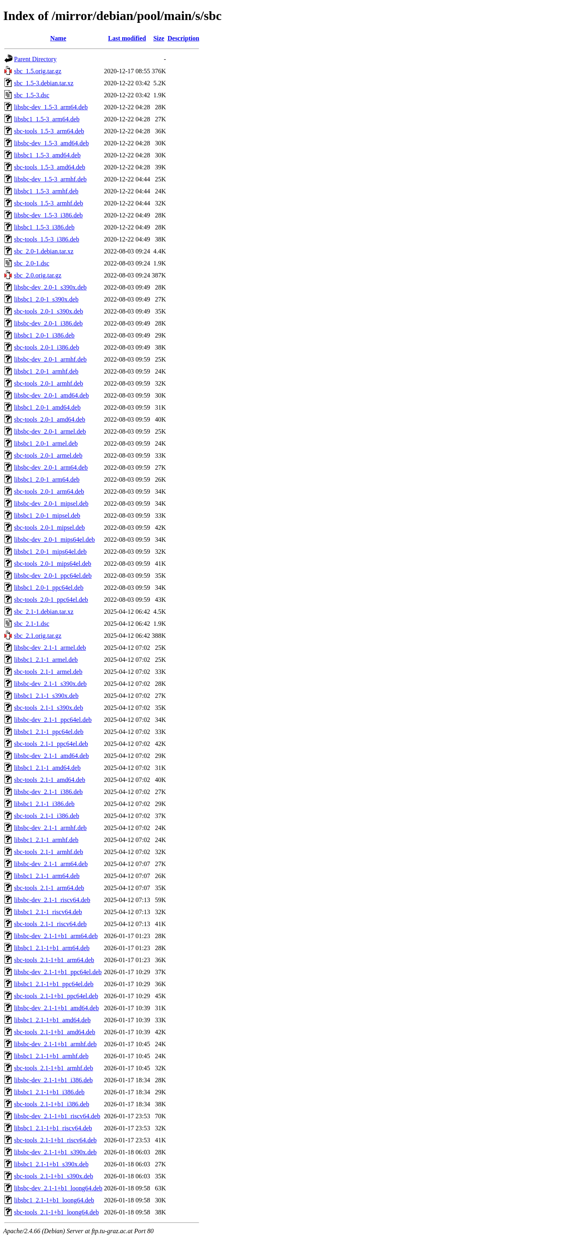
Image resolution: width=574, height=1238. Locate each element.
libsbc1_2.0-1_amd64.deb (47, 407)
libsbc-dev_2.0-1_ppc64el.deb (53, 575)
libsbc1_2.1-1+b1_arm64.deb (52, 948)
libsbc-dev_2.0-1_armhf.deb (50, 359)
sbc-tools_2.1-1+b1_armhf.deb (53, 1068)
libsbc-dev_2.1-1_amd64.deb (51, 755)
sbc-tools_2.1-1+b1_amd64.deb (54, 1032)
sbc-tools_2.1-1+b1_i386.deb (51, 1104)
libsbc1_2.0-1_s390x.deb (46, 299)
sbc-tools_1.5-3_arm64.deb (49, 131)
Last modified (127, 38)
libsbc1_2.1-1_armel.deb (46, 659)
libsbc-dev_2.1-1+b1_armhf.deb (55, 1044)
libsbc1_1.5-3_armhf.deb (46, 191)
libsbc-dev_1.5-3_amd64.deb (51, 143)
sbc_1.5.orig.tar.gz (37, 71)
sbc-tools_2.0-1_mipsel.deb (49, 527)
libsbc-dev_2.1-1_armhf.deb (50, 827)
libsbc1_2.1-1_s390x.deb (46, 695)
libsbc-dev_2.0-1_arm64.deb (51, 467)
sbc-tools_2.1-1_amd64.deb (49, 779)
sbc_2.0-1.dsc (31, 263)
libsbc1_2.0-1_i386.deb (44, 335)
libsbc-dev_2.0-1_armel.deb (50, 431)
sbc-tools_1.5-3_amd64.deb (49, 167)
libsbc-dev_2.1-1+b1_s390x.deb (55, 1152)
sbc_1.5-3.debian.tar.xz (43, 83)
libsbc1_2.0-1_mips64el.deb (50, 551)
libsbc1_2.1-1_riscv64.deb (48, 911)
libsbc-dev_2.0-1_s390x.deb (50, 287)
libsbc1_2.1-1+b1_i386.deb (49, 1092)
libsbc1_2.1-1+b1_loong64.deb (54, 1200)
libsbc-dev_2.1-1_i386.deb (48, 791)
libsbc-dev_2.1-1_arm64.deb (51, 863)
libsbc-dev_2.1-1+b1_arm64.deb (56, 936)
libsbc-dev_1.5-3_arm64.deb (51, 107)
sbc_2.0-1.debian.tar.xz (43, 251)
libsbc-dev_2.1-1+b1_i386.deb (53, 1080)
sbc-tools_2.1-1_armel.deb (48, 671)
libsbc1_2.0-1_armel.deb (46, 443)
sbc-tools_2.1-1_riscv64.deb (50, 923)
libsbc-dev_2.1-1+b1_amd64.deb (56, 1008)
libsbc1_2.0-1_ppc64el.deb (48, 587)
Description (183, 38)
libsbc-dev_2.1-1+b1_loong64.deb (58, 1188)
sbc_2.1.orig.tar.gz (37, 635)
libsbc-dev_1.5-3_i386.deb (48, 215)
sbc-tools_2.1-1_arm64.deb (49, 887)
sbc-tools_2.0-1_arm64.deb (49, 491)
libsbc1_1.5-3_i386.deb (44, 227)
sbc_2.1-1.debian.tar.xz (43, 611)
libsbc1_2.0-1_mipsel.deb (47, 515)
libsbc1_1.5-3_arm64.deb (47, 119)
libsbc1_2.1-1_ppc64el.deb (48, 731)
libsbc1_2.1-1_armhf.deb (46, 839)
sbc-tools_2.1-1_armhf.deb (48, 851)
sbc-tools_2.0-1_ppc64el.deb (51, 599)
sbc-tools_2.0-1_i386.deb (46, 347)
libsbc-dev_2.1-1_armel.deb (50, 647)
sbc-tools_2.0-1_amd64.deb (49, 419)
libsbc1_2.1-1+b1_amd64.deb (52, 1020)
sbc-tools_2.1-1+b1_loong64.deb (56, 1212)
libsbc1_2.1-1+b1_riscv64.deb (53, 1128)
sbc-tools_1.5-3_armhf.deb (48, 203)
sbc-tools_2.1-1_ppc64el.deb (51, 743)
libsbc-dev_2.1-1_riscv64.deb (52, 899)
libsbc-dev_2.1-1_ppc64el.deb (53, 719)
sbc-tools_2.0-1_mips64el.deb (52, 563)
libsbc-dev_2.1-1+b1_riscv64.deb (57, 1116)
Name (58, 38)
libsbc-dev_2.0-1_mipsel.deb (51, 503)
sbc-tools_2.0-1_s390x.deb (48, 311)
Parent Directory (35, 59)
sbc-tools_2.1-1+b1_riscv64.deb (55, 1140)
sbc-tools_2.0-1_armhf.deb (48, 383)
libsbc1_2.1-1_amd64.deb (47, 767)
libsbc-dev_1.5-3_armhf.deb (50, 179)
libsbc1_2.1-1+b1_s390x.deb (51, 1164)
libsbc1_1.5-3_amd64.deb (47, 155)
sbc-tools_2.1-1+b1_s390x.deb (53, 1176)
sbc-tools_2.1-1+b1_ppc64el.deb (56, 996)
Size (159, 38)
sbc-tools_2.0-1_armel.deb (48, 455)
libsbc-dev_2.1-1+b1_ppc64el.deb (58, 972)
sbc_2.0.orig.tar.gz (37, 275)
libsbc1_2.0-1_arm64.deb (47, 479)
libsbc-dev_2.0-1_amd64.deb (51, 395)
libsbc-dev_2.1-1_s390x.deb (50, 683)
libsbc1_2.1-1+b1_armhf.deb (51, 1056)
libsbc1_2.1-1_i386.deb (44, 803)
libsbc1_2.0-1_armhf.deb (46, 371)
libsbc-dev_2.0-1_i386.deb (48, 323)
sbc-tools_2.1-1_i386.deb (46, 815)
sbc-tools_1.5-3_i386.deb (46, 239)
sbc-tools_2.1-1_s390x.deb (48, 707)
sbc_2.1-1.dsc (31, 623)
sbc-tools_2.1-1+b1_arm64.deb (54, 960)
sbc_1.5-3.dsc (31, 95)
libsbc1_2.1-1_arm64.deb (47, 875)
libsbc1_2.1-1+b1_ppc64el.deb (53, 984)
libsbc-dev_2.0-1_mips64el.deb (54, 539)
